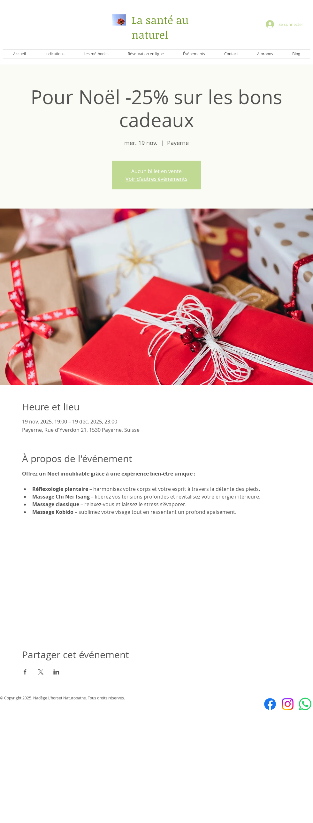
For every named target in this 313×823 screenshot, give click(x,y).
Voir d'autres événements (156, 178)
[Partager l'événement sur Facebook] (25, 671)
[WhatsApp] (305, 704)
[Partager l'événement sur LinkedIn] (56, 671)
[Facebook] (270, 704)
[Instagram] (287, 704)
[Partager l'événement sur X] (41, 671)
